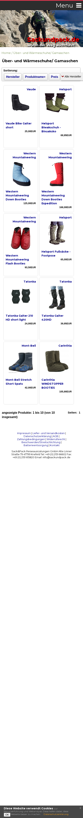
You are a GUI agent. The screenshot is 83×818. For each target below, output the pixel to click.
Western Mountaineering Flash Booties (17, 259)
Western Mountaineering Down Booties (17, 195)
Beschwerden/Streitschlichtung (41, 442)
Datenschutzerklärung (37, 436)
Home (6, 53)
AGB (55, 436)
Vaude (31, 89)
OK (7, 814)
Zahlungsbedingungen (31, 439)
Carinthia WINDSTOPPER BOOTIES (52, 383)
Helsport (65, 89)
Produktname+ (35, 76)
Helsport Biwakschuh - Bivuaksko (51, 127)
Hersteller (13, 76)
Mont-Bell (29, 345)
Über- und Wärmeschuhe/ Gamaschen (41, 53)
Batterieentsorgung (36, 445)
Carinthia (65, 345)
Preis (54, 76)
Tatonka (30, 281)
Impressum (24, 433)
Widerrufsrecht (56, 439)
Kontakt (55, 445)
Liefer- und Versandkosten (48, 433)
